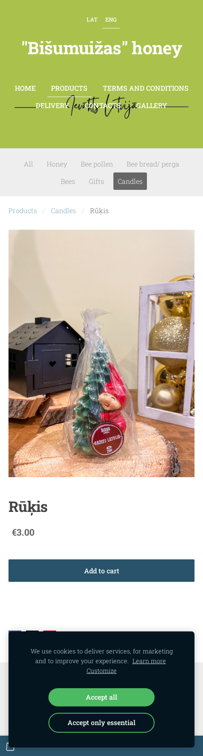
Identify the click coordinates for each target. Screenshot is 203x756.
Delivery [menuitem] (52, 105)
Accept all (101, 696)
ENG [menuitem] (111, 19)
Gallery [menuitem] (151, 105)
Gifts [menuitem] (96, 181)
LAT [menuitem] (92, 19)
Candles (63, 210)
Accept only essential (101, 722)
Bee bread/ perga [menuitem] (153, 163)
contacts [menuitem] (103, 105)
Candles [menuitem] (130, 181)
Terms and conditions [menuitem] (146, 87)
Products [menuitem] (69, 87)
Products (22, 210)
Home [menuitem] (25, 87)
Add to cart (101, 570)
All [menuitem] (28, 163)
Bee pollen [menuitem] (97, 163)
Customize (102, 671)
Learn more (149, 661)
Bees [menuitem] (68, 181)
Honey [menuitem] (57, 163)
